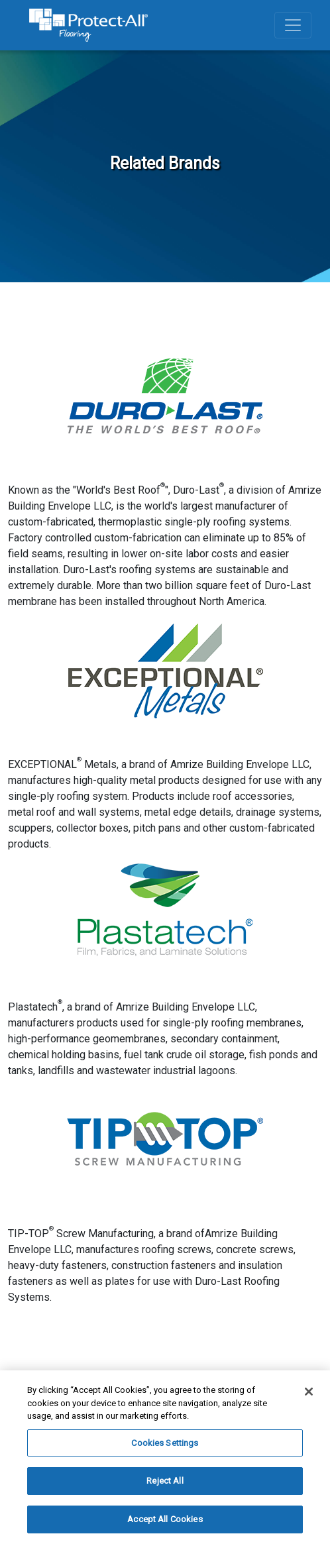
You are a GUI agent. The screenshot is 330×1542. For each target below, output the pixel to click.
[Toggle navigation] (292, 25)
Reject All (164, 1483)
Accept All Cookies (164, 1522)
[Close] (308, 1394)
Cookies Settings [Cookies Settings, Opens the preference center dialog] (164, 1445)
